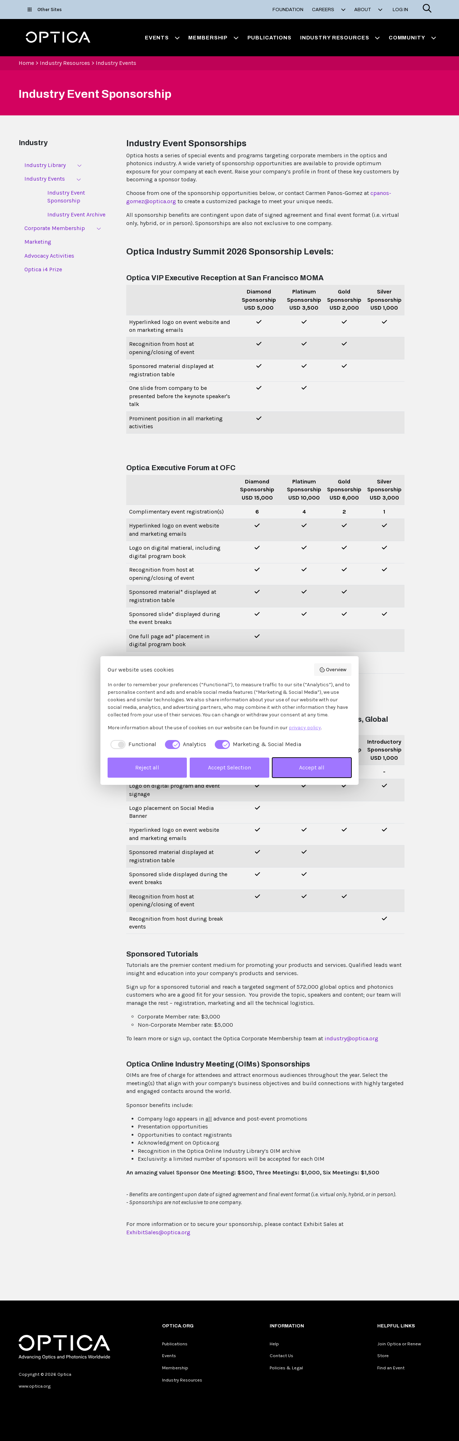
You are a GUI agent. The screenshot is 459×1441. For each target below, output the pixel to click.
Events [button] (162, 37)
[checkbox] (132, 744)
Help (274, 1343)
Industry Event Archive (76, 214)
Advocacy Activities (49, 255)
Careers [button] (329, 9)
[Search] (427, 9)
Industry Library (45, 165)
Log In (400, 9)
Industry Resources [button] (340, 37)
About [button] (368, 9)
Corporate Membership (54, 228)
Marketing (37, 241)
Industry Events (116, 62)
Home (26, 62)
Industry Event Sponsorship (66, 196)
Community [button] (412, 37)
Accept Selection (229, 767)
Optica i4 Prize (43, 269)
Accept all (312, 767)
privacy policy (305, 728)
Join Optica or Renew (399, 1343)
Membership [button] (213, 37)
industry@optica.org (351, 1038)
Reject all (147, 767)
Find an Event (390, 1367)
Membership (175, 1367)
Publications (269, 37)
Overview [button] (333, 670)
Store (383, 1355)
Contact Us (281, 1355)
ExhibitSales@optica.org (158, 1232)
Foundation (288, 9)
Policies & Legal (286, 1367)
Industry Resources (65, 62)
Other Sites (45, 9)
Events (169, 1355)
